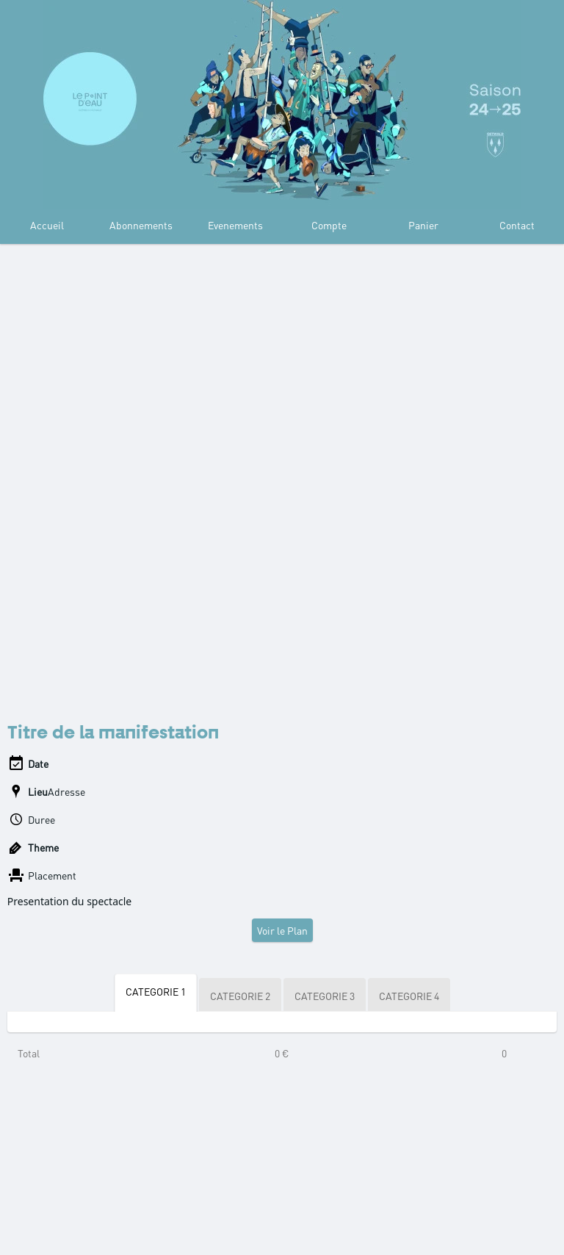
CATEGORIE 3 (324, 995)
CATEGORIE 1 (156, 991)
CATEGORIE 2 (240, 995)
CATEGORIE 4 (409, 995)
